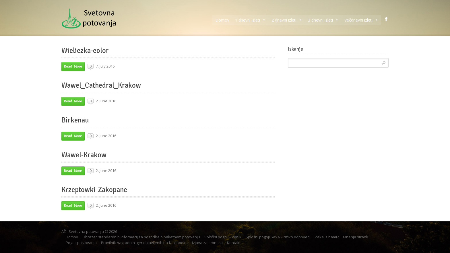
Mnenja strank (355, 236)
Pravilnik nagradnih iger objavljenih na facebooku (144, 242)
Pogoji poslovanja (81, 242)
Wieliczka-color (85, 50)
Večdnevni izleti (361, 20)
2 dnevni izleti (286, 20)
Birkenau (75, 120)
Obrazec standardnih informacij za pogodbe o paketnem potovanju (141, 236)
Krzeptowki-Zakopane (94, 189)
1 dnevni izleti (250, 20)
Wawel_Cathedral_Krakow (101, 85)
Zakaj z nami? (327, 236)
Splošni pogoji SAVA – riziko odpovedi (278, 236)
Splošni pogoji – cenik (222, 236)
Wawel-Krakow (83, 155)
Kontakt (233, 242)
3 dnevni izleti (323, 20)
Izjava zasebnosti (207, 242)
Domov (222, 20)
